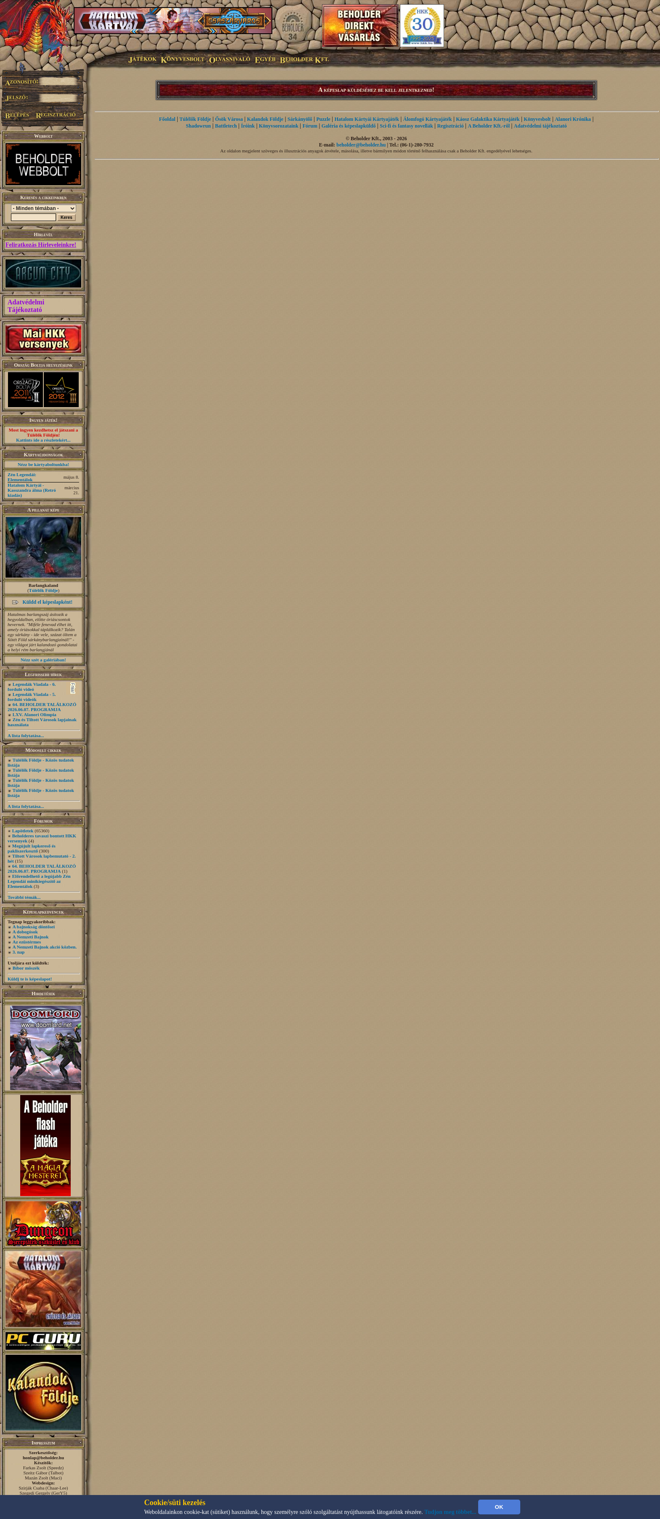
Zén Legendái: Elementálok (22, 477)
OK (499, 1507)
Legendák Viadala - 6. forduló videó (32, 687)
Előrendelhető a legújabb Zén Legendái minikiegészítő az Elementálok (39, 881)
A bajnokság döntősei (34, 926)
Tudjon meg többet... (450, 1512)
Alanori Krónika (573, 119)
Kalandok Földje (265, 119)
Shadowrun (198, 126)
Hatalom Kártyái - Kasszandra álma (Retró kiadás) (32, 490)
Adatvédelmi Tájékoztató (26, 305)
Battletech (226, 126)
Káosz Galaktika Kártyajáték (487, 119)
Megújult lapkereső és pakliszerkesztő (32, 848)
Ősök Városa (229, 119)
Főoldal (167, 119)
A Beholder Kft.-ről (489, 126)
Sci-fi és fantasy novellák (406, 126)
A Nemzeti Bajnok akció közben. (45, 946)
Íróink (248, 126)
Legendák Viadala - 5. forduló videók (32, 697)
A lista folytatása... (26, 735)
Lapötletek (23, 830)
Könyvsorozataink (278, 126)
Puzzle (323, 119)
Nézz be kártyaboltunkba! (43, 464)
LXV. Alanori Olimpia (34, 714)
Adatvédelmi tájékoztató (540, 126)
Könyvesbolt (537, 119)
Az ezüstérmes (27, 941)
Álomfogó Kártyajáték (427, 119)
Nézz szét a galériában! (43, 659)
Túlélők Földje (43, 590)
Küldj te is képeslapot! (30, 978)
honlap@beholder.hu (43, 1457)
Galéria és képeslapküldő (349, 126)
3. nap (19, 951)
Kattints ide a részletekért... (43, 439)
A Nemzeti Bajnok (31, 936)
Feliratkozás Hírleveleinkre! (40, 245)
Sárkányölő (299, 119)
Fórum (310, 126)
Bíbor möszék (26, 967)
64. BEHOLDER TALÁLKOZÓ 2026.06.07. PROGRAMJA (42, 707)
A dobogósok (25, 931)
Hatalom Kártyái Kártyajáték (367, 119)
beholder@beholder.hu (361, 145)
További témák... (24, 897)
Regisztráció (450, 126)
